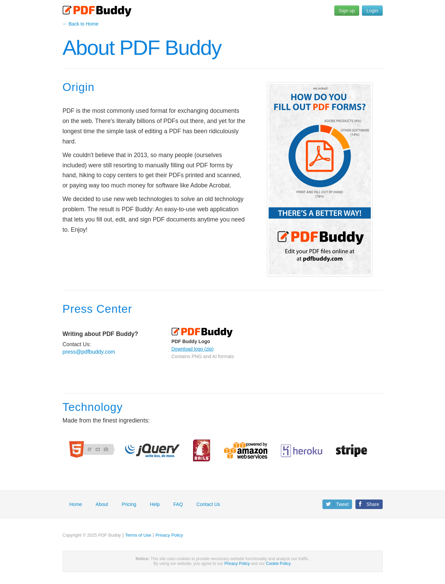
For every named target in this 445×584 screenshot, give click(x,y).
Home (75, 504)
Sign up (347, 10)
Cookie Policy (278, 563)
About (102, 504)
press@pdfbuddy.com (89, 352)
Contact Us (208, 504)
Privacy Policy (169, 535)
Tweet (337, 504)
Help (155, 504)
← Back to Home (81, 24)
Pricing (129, 504)
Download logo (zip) (193, 349)
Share (369, 504)
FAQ (178, 504)
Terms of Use (138, 535)
